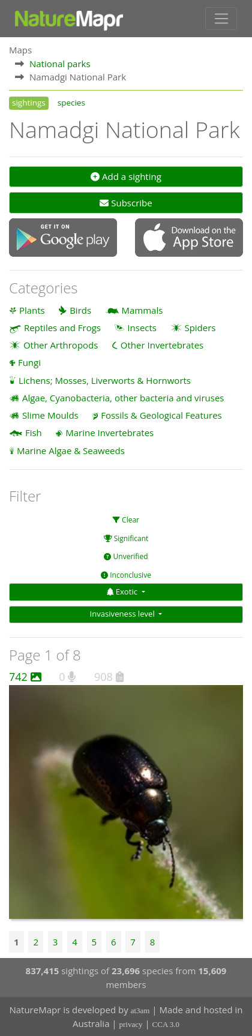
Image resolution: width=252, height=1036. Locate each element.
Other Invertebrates (162, 345)
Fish (33, 433)
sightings (29, 102)
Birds (80, 310)
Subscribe (126, 203)
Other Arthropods (60, 345)
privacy (131, 1024)
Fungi (29, 362)
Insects (142, 328)
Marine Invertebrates (109, 433)
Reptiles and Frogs (62, 328)
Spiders (199, 328)
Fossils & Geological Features (161, 415)
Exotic (123, 591)
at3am (140, 1010)
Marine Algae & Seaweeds (71, 451)
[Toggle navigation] (221, 18)
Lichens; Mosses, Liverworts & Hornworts (105, 380)
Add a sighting (126, 176)
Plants (32, 310)
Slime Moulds (50, 415)
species (71, 102)
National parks (60, 64)
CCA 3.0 (166, 1024)
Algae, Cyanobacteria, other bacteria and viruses (123, 398)
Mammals (142, 310)
